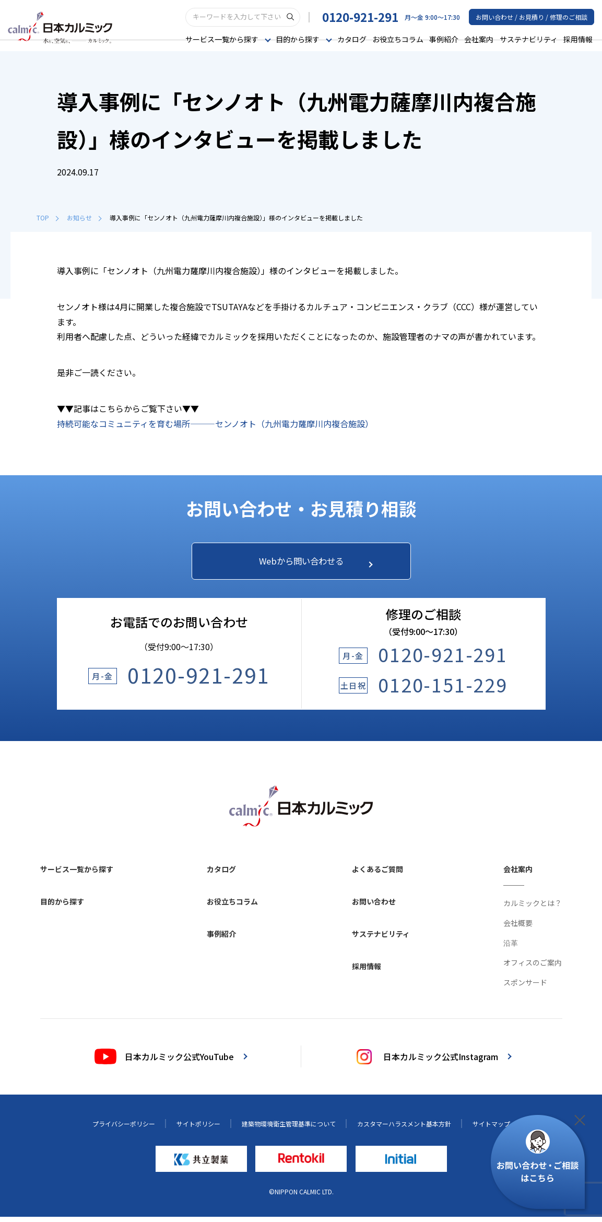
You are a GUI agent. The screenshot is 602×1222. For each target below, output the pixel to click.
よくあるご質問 (377, 875)
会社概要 (518, 928)
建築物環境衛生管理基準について (289, 1129)
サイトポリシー (198, 1129)
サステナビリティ (529, 38)
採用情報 (578, 38)
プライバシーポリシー (123, 1129)
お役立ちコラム (397, 38)
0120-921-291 (360, 16)
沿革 (510, 948)
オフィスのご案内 (532, 968)
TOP (47, 217)
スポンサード (525, 988)
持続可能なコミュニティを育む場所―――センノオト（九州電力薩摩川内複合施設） (215, 423)
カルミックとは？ (532, 908)
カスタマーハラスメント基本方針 (404, 1129)
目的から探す (62, 907)
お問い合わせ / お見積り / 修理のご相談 (531, 16)
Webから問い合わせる (311, 563)
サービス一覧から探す (76, 875)
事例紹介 (443, 38)
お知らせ (84, 217)
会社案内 (478, 38)
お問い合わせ (374, 907)
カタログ (352, 38)
